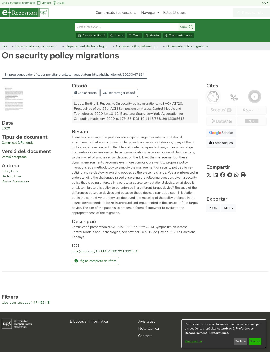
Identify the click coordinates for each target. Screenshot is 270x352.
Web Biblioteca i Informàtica (18, 2)
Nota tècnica (148, 328)
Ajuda (58, 3)
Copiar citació (85, 93)
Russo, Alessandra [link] (15, 181)
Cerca (186, 26)
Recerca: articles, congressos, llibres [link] (36, 46)
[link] (18, 142)
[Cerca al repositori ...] (127, 27)
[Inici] (24, 12)
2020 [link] (6, 128)
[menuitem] (149, 12)
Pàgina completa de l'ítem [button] (95, 261)
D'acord (255, 341)
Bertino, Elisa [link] (11, 176)
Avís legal (146, 321)
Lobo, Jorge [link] (10, 171)
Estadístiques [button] (221, 143)
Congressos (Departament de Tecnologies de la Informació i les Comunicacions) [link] (137, 46)
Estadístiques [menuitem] (174, 12)
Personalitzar (193, 341)
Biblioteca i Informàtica (89, 321)
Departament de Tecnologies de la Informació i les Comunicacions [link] (87, 46)
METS (228, 208)
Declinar (240, 341)
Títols (134, 35)
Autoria (117, 35)
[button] (265, 2)
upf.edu (44, 3)
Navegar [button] (148, 12)
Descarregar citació (119, 93)
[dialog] (224, 334)
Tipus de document (178, 35)
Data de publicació (91, 35)
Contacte (145, 335)
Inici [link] (4, 46)
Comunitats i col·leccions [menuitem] (116, 12)
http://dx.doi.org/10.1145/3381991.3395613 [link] (106, 251)
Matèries (152, 35)
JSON (213, 208)
